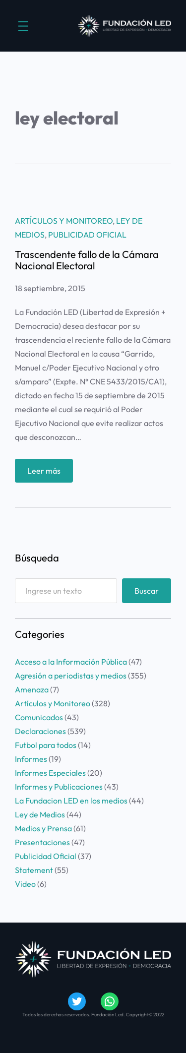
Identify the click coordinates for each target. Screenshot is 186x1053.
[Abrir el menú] (23, 26)
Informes (31, 759)
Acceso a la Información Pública (71, 662)
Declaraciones (40, 731)
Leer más (47, 473)
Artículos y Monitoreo (64, 221)
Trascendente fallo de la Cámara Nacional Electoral (87, 260)
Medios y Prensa (43, 828)
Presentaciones (42, 842)
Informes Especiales (50, 773)
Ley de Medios (40, 814)
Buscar (146, 591)
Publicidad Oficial (87, 235)
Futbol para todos (45, 745)
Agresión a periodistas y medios (70, 676)
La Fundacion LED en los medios (71, 800)
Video (25, 884)
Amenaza (32, 689)
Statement (34, 870)
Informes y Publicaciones (59, 787)
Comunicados (39, 717)
